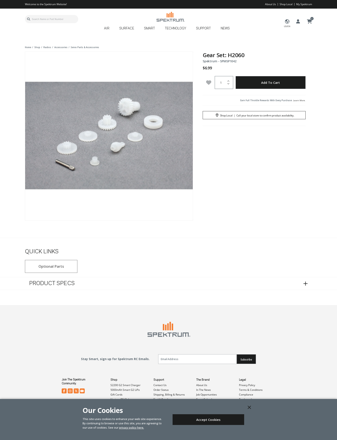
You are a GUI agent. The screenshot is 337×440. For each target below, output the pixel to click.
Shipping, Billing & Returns (169, 394)
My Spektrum (304, 4)
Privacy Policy (247, 385)
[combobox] (51, 19)
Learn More (299, 100)
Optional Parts (51, 266)
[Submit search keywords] (28, 19)
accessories (60, 47)
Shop (113, 380)
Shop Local (286, 4)
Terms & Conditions (251, 390)
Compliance (246, 394)
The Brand (203, 380)
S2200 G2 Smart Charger (125, 385)
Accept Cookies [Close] (208, 419)
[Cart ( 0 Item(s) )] (309, 21)
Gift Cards (116, 394)
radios (47, 47)
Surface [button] (126, 28)
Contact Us (160, 385)
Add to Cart (270, 82)
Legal (242, 380)
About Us (270, 4)
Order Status (161, 390)
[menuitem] (108, 30)
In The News (203, 390)
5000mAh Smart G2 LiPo (125, 390)
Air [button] (106, 28)
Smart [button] (149, 28)
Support (158, 380)
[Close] (249, 407)
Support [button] (203, 28)
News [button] (225, 28)
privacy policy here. (131, 427)
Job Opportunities (206, 394)
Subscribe (246, 359)
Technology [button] (175, 28)
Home (28, 47)
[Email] (197, 359)
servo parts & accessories (85, 47)
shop (37, 47)
